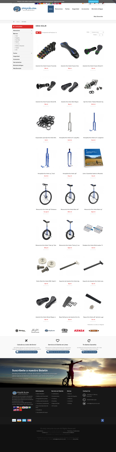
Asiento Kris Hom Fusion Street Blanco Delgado (50, 102)
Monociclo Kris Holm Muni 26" (70, 209)
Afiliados (70, 398)
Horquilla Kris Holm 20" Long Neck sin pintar (72, 137)
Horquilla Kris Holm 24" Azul (46, 173)
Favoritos (54, 401)
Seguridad (16, 56)
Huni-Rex (17, 40)
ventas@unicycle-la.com (93, 403)
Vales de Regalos (72, 396)
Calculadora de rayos (42, 412)
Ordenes (54, 398)
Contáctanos (55, 393)
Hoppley (17, 38)
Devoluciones (55, 396)
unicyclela (75, 439)
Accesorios (16, 59)
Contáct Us (44, 432)
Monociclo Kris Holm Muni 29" (93, 209)
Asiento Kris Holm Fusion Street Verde (94, 66)
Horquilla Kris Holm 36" (70, 173)
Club (16, 36)
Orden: (88, 32)
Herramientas (17, 62)
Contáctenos (40, 431)
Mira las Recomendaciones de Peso (26, 352)
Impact (17, 41)
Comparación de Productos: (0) (49, 32)
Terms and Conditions (68, 432)
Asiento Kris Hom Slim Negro (69, 102)
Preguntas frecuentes (42, 398)
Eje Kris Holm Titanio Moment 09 (93, 102)
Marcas (18, 21)
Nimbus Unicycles (19, 45)
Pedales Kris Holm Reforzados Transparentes (96, 245)
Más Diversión (17, 68)
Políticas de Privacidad (42, 396)
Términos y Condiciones (73, 431)
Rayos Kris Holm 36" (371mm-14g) (93, 317)
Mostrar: (95, 34)
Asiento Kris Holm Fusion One (70, 66)
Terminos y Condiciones (42, 403)
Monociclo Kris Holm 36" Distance (46, 209)
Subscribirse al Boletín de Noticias (20, 378)
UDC (16, 49)
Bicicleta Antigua (18, 65)
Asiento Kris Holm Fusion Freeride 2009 (47, 66)
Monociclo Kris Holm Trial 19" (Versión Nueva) (49, 245)
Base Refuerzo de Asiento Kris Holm (70, 317)
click (55, 1)
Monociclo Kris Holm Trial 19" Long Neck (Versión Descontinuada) (79, 245)
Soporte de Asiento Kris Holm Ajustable (71, 281)
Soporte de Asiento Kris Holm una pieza (95, 281)
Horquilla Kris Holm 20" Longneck (93, 137)
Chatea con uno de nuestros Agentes (58, 352)
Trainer (17, 47)
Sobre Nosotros (40, 393)
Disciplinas (39, 409)
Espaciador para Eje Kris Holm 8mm (46, 137)
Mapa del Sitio (55, 403)
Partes (15, 53)
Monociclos (16, 30)
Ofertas (70, 403)
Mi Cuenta (54, 405)
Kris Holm (17, 43)
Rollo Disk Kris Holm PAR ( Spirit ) (46, 281)
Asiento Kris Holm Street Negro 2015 (47, 317)
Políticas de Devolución (89, 352)
